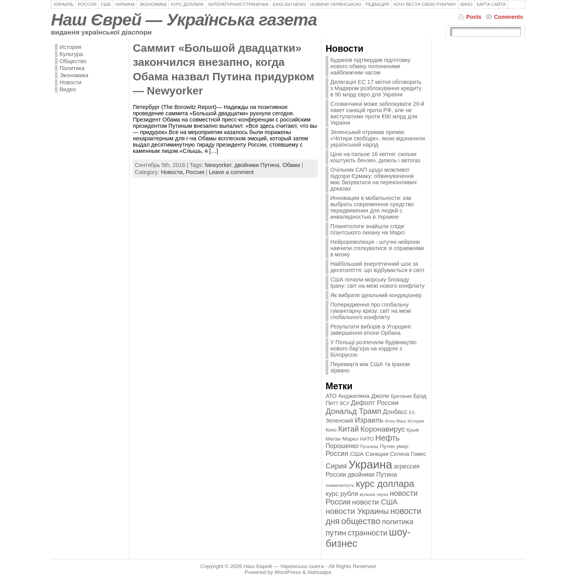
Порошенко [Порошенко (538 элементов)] (342, 446)
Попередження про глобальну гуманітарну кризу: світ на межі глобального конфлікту (370, 310)
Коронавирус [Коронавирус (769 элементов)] (382, 429)
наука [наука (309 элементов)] (382, 494)
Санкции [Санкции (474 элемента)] (376, 454)
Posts (473, 17)
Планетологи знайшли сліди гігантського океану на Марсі (367, 229)
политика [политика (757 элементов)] (397, 521)
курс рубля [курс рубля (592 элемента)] (342, 493)
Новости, (173, 172)
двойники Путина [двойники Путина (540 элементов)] (372, 474)
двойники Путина (256, 165)
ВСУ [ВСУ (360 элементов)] (344, 403)
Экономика (74, 75)
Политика (72, 68)
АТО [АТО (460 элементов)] (331, 396)
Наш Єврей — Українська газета (184, 19)
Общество (73, 61)
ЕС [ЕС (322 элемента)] (412, 412)
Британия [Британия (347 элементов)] (401, 396)
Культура (71, 54)
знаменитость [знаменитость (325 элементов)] (340, 485)
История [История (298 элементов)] (416, 421)
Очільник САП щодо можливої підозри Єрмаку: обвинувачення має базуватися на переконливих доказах (373, 179)
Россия (195, 172)
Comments (508, 17)
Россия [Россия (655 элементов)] (337, 453)
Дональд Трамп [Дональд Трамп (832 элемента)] (353, 411)
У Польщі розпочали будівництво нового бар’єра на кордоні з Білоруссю (373, 348)
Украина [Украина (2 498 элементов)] (370, 464)
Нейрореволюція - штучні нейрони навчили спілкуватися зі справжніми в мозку (377, 248)
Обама (291, 165)
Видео (68, 89)
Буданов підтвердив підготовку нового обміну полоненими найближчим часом (370, 66)
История (71, 47)
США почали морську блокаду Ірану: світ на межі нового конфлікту (377, 282)
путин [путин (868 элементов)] (336, 532)
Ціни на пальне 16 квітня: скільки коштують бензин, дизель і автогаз (375, 157)
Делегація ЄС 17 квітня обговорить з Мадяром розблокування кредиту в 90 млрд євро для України (376, 88)
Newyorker (218, 165)
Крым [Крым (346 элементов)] (413, 430)
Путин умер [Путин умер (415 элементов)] (394, 446)
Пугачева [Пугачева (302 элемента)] (369, 446)
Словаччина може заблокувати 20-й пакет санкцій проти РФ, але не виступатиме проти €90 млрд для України (377, 113)
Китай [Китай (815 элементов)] (348, 429)
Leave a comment (231, 172)
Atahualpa (319, 572)
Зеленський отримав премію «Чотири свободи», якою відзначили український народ (377, 138)
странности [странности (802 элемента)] (367, 533)
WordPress (288, 572)
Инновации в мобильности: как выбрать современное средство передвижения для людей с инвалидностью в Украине (372, 207)
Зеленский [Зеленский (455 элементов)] (339, 420)
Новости (71, 82)
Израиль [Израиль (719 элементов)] (369, 420)
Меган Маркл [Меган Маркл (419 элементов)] (342, 439)
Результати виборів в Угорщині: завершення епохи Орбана (371, 329)
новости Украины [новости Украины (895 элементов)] (357, 511)
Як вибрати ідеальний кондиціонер (376, 295)
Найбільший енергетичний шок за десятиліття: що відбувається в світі (377, 267)
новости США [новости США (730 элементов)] (375, 502)
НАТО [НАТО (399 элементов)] (367, 439)
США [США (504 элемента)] (357, 453)
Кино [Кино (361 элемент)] (331, 430)
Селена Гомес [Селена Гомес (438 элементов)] (408, 454)
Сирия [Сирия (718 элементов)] (336, 466)
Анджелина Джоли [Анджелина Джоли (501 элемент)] (363, 395)
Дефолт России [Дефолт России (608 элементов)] (375, 403)
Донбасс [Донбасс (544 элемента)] (395, 411)
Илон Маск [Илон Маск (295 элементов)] (395, 421)
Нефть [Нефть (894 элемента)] (387, 438)
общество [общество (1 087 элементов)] (360, 521)
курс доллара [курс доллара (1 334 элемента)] (385, 483)
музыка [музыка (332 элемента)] (367, 494)
